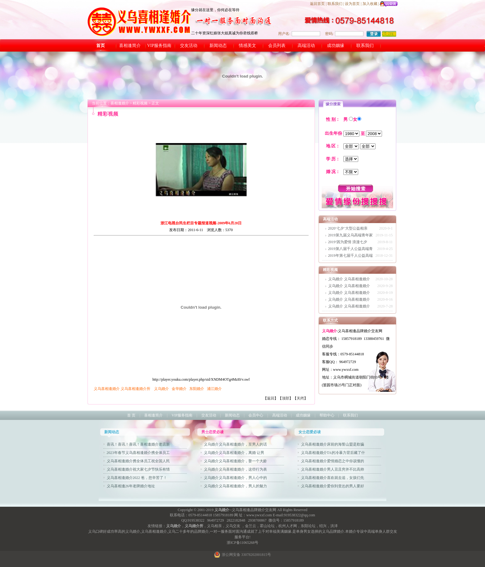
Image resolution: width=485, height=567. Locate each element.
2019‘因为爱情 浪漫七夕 (347, 242)
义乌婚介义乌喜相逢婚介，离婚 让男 (234, 453)
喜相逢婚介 (119, 103)
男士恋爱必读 (212, 432)
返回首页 (317, 4)
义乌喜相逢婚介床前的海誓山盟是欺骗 (332, 444)
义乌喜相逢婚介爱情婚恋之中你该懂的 (332, 461)
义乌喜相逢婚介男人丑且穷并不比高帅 (332, 469)
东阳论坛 (308, 526)
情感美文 (247, 45)
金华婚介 (179, 389)
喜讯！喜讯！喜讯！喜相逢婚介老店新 (138, 444)
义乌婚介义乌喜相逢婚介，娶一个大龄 (235, 461)
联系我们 (335, 4)
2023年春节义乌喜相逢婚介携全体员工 (138, 453)
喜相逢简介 (130, 45)
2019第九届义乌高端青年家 (350, 235)
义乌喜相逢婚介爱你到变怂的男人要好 (332, 486)
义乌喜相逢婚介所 (135, 389)
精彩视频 (140, 103)
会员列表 (276, 45)
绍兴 (323, 526)
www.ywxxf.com (259, 515)
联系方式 (330, 320)
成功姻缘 (335, 45)
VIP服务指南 (159, 45)
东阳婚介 (196, 389)
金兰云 (250, 526)
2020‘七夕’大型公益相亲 (348, 228)
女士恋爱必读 (309, 432)
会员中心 (255, 415)
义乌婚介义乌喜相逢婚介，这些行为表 (235, 469)
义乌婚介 (161, 389)
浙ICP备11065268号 (242, 542)
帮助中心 (327, 415)
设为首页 (352, 4)
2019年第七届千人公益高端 (350, 255)
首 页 (131, 415)
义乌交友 (232, 526)
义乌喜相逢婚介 (107, 389)
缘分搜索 (333, 104)
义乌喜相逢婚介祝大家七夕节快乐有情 (138, 469)
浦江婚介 (214, 389)
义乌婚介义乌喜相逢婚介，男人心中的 (235, 478)
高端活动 (306, 45)
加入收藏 (370, 4)
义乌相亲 (214, 526)
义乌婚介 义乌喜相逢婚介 (349, 279)
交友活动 (188, 45)
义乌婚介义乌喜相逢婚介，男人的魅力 (235, 486)
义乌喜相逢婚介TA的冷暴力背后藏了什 (333, 453)
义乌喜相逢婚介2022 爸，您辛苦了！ (137, 478)
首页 (100, 45)
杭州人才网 (287, 526)
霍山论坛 (267, 526)
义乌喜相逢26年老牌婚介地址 (131, 486)
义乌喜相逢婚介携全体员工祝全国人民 (138, 461)
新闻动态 (218, 45)
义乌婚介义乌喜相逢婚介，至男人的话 (235, 444)
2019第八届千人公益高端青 (350, 249)
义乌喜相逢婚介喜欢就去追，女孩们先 (332, 478)
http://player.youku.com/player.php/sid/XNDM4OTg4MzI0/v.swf (201, 377)
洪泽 (334, 526)
